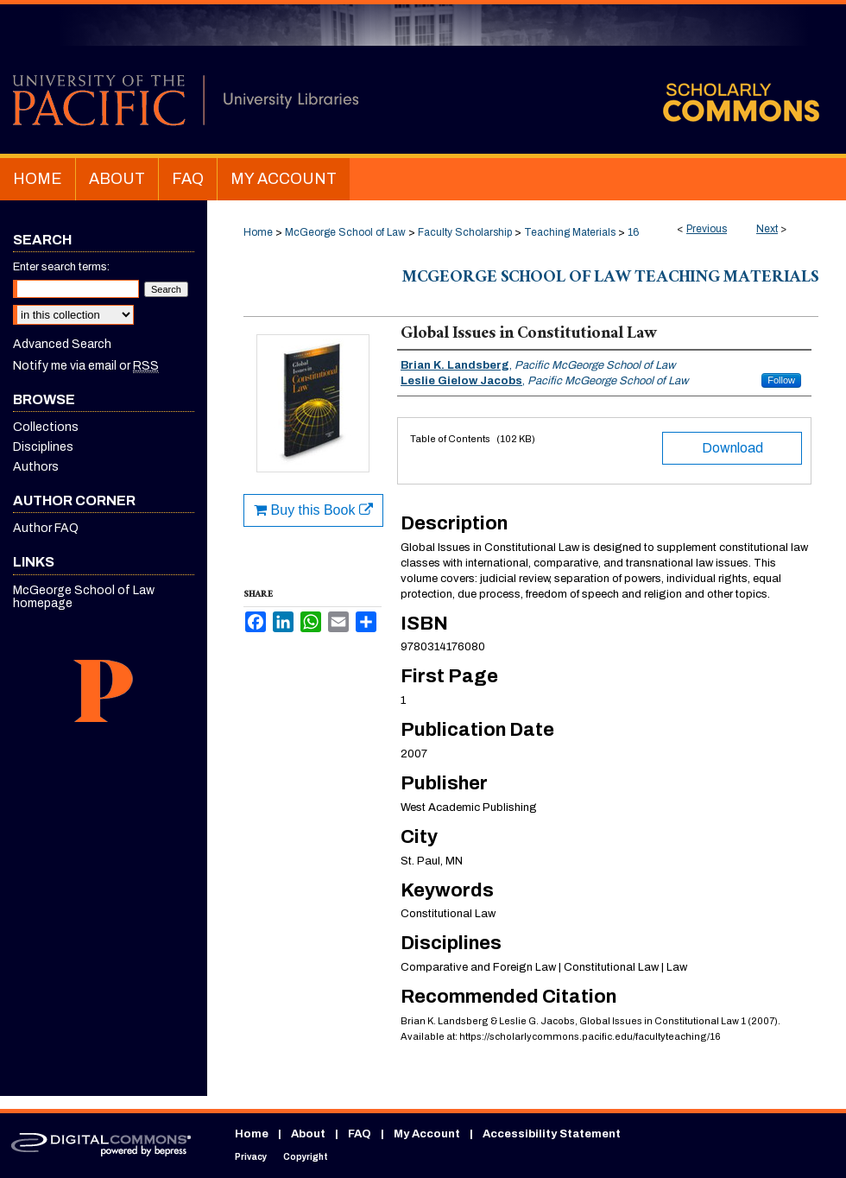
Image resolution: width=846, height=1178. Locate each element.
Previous (706, 229)
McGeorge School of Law (345, 232)
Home (258, 232)
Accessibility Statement (552, 1134)
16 (633, 232)
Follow (781, 380)
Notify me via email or (86, 365)
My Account (427, 1134)
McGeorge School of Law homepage (84, 597)
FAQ (359, 1134)
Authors (36, 466)
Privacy (251, 1157)
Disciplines (43, 446)
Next (767, 229)
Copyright (305, 1157)
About (308, 1134)
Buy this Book (313, 510)
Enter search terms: (61, 267)
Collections (46, 427)
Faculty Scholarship (465, 232)
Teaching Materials (570, 232)
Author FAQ (46, 528)
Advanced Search (62, 344)
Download (732, 447)
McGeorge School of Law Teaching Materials (610, 279)
